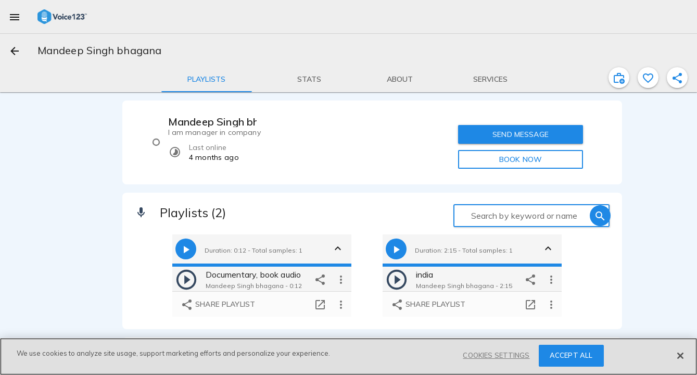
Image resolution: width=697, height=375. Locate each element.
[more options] (341, 279)
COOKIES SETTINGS (496, 355)
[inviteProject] (619, 77)
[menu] (14, 16)
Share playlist (218, 304)
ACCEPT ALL (571, 355)
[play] (186, 279)
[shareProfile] (677, 77)
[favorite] (648, 77)
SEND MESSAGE (520, 134)
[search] (600, 215)
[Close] (680, 355)
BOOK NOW (520, 159)
